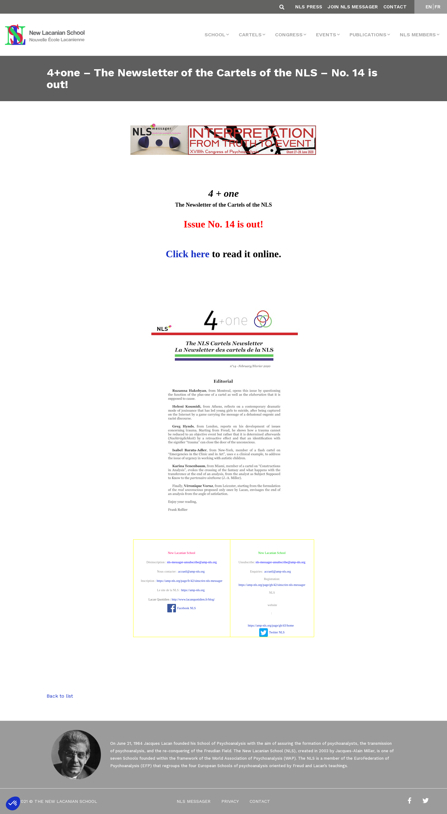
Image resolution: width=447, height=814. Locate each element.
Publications (368, 35)
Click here (188, 253)
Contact (395, 7)
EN (429, 7)
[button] (13, 803)
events (326, 35)
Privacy (230, 801)
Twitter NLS (277, 632)
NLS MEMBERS (418, 35)
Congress (289, 35)
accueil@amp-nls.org (191, 571)
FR (438, 7)
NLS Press (308, 7)
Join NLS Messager (352, 7)
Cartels (250, 35)
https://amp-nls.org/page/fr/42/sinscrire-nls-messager (190, 580)
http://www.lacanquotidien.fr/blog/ (193, 599)
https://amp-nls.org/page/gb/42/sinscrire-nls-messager (271, 585)
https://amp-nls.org (193, 590)
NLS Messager (193, 801)
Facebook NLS (186, 608)
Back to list (60, 696)
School (215, 35)
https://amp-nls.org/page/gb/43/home (271, 625)
